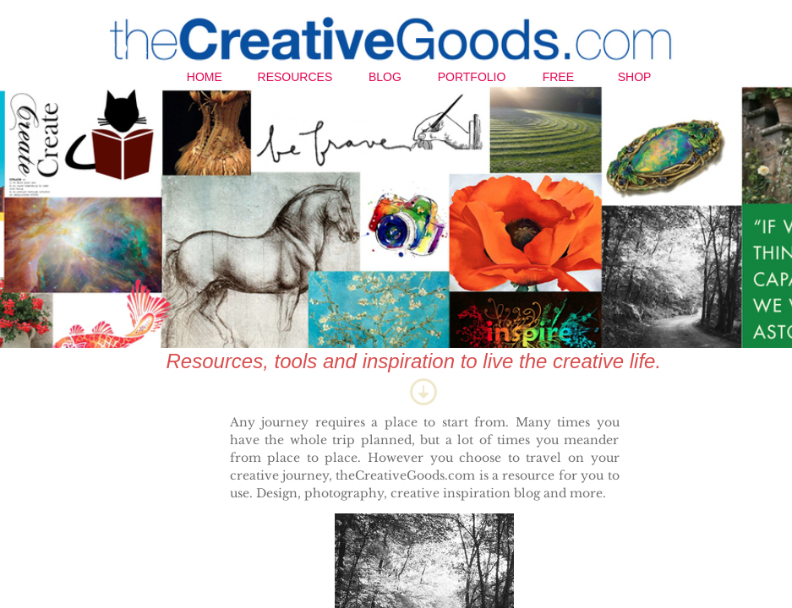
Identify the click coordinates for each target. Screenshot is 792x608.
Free (558, 77)
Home (204, 77)
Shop (635, 77)
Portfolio (472, 77)
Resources (295, 77)
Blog (385, 77)
